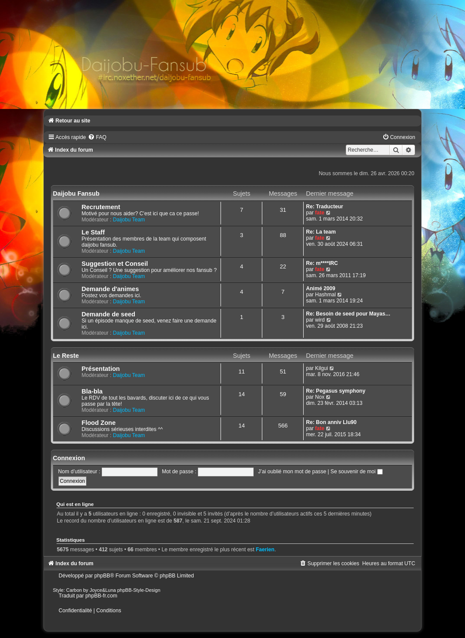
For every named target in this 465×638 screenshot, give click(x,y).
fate (319, 213)
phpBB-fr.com (101, 596)
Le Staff (93, 232)
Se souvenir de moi (357, 471)
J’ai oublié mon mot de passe (292, 471)
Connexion (69, 458)
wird (319, 320)
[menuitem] (97, 137)
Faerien (265, 549)
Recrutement (101, 207)
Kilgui (321, 368)
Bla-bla (92, 391)
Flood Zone (99, 422)
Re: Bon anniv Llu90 (331, 422)
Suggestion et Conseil (115, 263)
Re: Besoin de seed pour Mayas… (348, 314)
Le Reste (66, 355)
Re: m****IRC (322, 263)
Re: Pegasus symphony (335, 391)
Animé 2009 (320, 288)
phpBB (102, 576)
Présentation (101, 368)
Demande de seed (108, 314)
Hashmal (325, 295)
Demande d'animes (110, 288)
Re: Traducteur (324, 207)
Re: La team (321, 232)
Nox (319, 397)
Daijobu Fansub (76, 193)
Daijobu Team (129, 220)
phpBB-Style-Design (139, 590)
